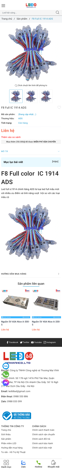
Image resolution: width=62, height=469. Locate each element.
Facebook (12, 342)
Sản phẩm (6, 439)
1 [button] (27, 79)
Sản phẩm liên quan (31, 283)
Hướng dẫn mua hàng (11, 448)
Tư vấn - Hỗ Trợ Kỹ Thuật (13, 452)
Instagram (49, 342)
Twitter (24, 342)
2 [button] (31, 79)
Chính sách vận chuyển (43, 434)
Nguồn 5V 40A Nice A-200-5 (46, 323)
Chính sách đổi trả (41, 439)
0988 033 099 (14, 401)
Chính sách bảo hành (42, 443)
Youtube (36, 342)
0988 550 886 (20, 396)
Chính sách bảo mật (42, 448)
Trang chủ (6, 430)
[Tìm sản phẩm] (27, 12)
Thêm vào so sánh (11, 137)
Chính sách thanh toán (43, 430)
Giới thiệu (6, 434)
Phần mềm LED (8, 443)
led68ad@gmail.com (19, 391)
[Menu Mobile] (3, 5)
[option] (31, 53)
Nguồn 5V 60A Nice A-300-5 (15, 323)
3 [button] (34, 79)
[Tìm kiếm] (57, 12)
